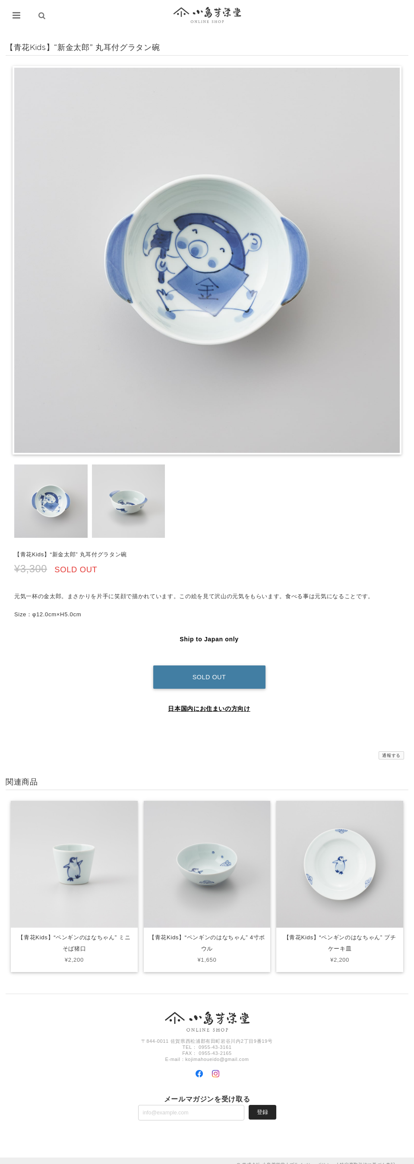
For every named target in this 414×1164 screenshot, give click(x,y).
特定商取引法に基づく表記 (367, 1156)
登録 (262, 1104)
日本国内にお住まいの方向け (209, 700)
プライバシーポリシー (313, 1156)
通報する (391, 747)
